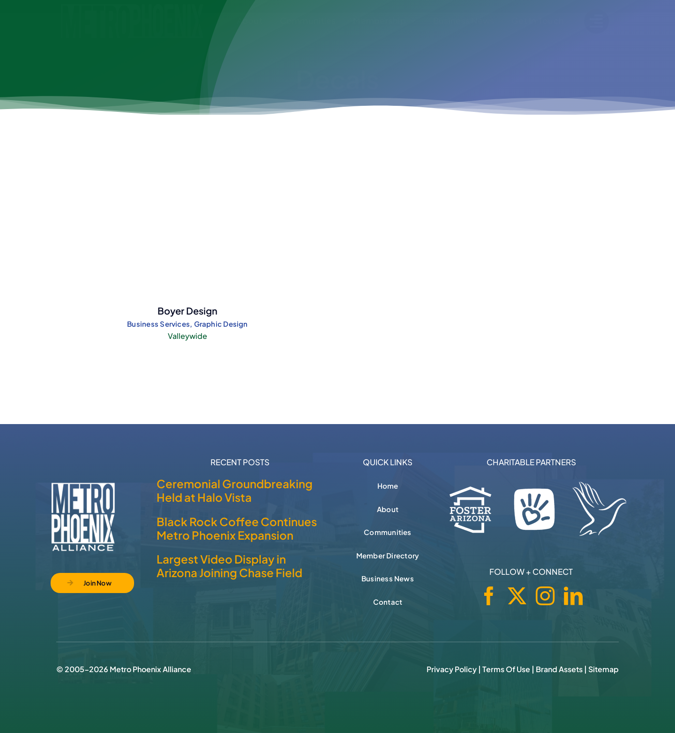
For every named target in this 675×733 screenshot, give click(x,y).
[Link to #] (596, 21)
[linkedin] (573, 595)
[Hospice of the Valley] (599, 509)
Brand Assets (559, 669)
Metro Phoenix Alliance (150, 669)
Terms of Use (506, 669)
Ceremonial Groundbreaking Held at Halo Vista (235, 490)
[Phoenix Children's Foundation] (534, 507)
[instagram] (545, 595)
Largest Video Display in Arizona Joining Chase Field (229, 565)
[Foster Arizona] (470, 508)
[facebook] (489, 595)
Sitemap (603, 669)
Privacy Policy (452, 669)
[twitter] (517, 595)
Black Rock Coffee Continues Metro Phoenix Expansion (237, 528)
